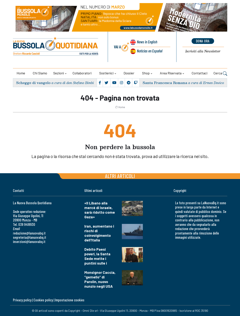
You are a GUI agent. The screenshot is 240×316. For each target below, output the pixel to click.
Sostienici (106, 73)
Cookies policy (43, 300)
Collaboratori (82, 73)
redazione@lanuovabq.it (29, 233)
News (146, 42)
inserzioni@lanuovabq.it (29, 241)
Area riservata (170, 73)
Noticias (149, 50)
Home (21, 73)
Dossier (129, 73)
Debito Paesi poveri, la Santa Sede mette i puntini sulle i (97, 256)
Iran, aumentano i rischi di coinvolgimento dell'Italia (99, 233)
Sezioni (58, 73)
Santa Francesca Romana (164, 82)
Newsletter (202, 51)
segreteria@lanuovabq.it (29, 237)
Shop (146, 73)
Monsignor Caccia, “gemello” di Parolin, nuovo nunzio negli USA (99, 279)
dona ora (203, 41)
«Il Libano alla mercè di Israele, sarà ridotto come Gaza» (99, 210)
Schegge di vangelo (33, 82)
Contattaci (199, 73)
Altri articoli (120, 175)
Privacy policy (22, 300)
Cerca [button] (220, 73)
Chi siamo (40, 73)
